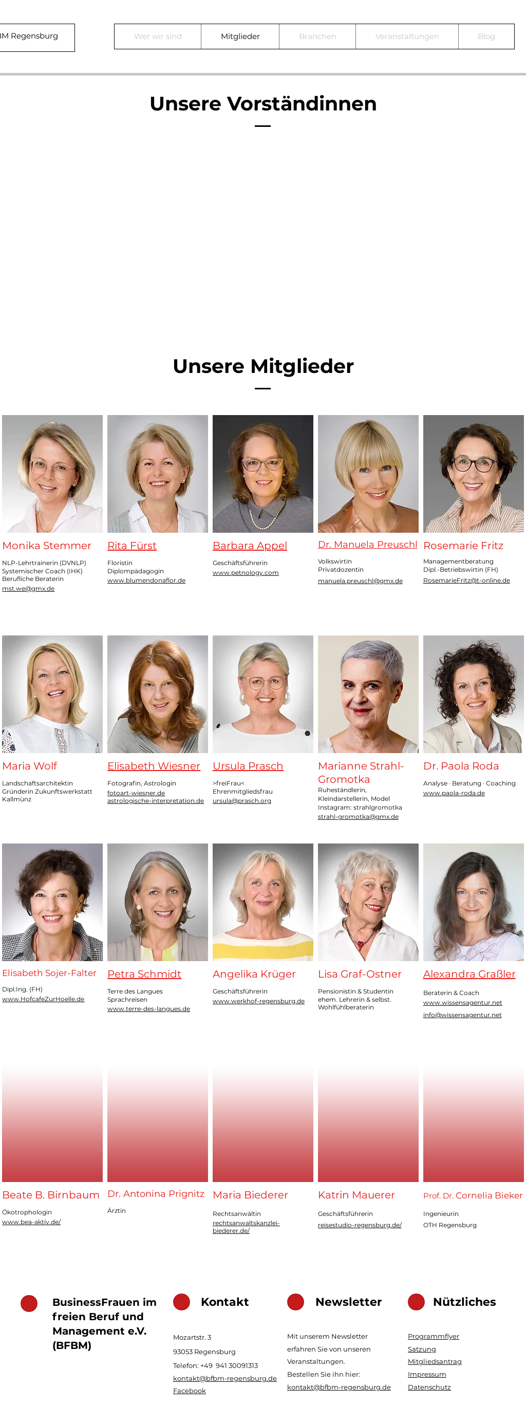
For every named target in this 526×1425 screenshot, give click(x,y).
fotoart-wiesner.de (136, 793)
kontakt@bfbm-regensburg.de (225, 1378)
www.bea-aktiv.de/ (31, 1222)
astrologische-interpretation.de (155, 800)
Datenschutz (429, 1387)
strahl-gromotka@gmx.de (358, 816)
